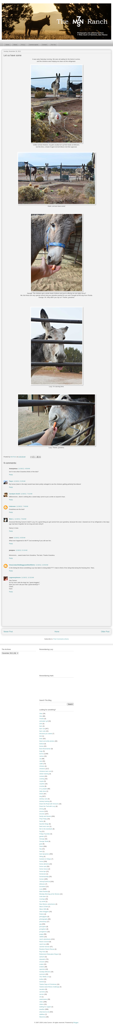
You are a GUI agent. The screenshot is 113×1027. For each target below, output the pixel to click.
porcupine (42, 926)
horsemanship (44, 876)
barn (40, 726)
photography (43, 919)
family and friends (45, 816)
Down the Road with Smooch (48, 804)
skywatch (42, 959)
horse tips (42, 871)
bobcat (41, 744)
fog (40, 831)
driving (41, 809)
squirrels (42, 969)
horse (41, 861)
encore (41, 811)
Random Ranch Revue (46, 949)
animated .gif (43, 721)
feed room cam (44, 826)
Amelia (41, 718)
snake (41, 964)
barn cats (42, 731)
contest (41, 776)
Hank (41, 846)
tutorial (41, 982)
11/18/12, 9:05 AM (19, 538)
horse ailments (44, 864)
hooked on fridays (45, 859)
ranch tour (42, 944)
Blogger (75, 1022)
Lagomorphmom (15, 577)
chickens (42, 768)
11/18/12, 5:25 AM (19, 481)
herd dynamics (44, 854)
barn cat (42, 728)
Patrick (41, 914)
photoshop (42, 921)
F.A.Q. (23, 44)
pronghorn (42, 929)
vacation (42, 989)
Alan (40, 713)
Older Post (105, 632)
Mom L (11, 519)
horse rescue (43, 869)
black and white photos (46, 741)
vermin (41, 994)
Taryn (11, 481)
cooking (41, 779)
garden (41, 836)
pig (40, 924)
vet (40, 997)
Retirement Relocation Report (49, 954)
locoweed (42, 886)
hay (40, 849)
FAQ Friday (43, 819)
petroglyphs (43, 916)
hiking (41, 856)
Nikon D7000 (43, 906)
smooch (42, 962)
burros (41, 754)
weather (42, 1009)
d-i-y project (43, 789)
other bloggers (44, 911)
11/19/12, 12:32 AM (27, 577)
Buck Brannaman (45, 749)
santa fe (42, 957)
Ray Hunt (42, 951)
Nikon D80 (42, 909)
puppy (41, 934)
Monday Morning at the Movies (49, 894)
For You (53, 44)
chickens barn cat (45, 771)
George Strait (43, 841)
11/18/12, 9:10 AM (21, 550)
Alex (40, 716)
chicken (41, 766)
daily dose (42, 791)
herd (40, 851)
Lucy (40, 889)
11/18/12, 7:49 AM (22, 506)
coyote (41, 781)
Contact (44, 44)
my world (42, 901)
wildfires (42, 1014)
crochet (41, 786)
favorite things (43, 824)
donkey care (43, 799)
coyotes (41, 784)
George (41, 839)
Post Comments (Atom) (61, 639)
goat (40, 844)
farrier (41, 821)
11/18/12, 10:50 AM (42, 565)
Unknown (12, 506)
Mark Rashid (43, 891)
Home (7, 44)
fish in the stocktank (45, 829)
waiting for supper (45, 1007)
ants (40, 723)
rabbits (41, 936)
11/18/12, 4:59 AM (24, 468)
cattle (41, 763)
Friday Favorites (44, 834)
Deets (41, 794)
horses (41, 879)
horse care (42, 866)
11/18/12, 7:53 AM (20, 519)
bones (41, 746)
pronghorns (43, 932)
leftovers (42, 884)
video (41, 1002)
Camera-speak (33, 44)
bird (40, 736)
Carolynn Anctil (14, 494)
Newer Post (8, 632)
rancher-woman (44, 946)
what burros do (44, 1012)
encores (42, 814)
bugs (40, 751)
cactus (41, 756)
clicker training (44, 774)
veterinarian (43, 999)
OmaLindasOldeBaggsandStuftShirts (22, 565)
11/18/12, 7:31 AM (26, 494)
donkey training (44, 801)
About (15, 44)
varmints (42, 992)
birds (40, 738)
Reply (11, 474)
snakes (41, 967)
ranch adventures (45, 939)
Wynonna (42, 1017)
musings (42, 899)
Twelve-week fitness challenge (49, 987)
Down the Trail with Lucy (47, 806)
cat (40, 759)
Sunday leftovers (44, 972)
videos (41, 1004)
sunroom (42, 974)
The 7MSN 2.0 (44, 977)
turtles (41, 979)
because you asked (45, 733)
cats (40, 761)
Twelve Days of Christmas (47, 984)
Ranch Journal (44, 941)
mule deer (42, 896)
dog (40, 796)
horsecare (42, 874)
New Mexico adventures (47, 904)
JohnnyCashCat (44, 881)
